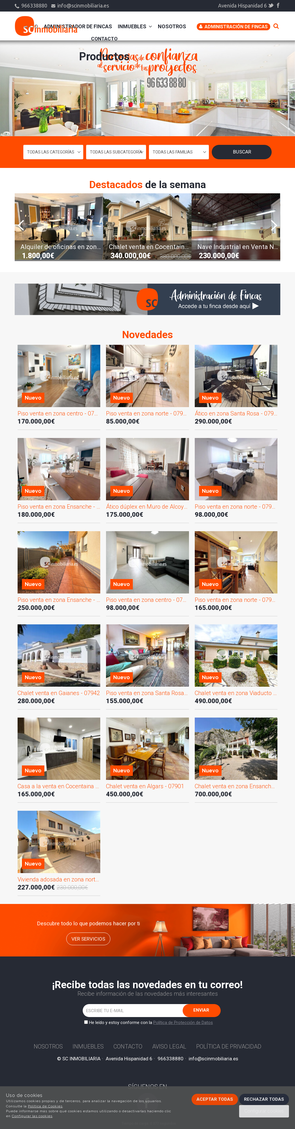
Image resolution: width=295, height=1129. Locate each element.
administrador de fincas (78, 26)
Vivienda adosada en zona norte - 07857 (59, 879)
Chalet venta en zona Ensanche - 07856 (236, 786)
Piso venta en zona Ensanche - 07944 (59, 599)
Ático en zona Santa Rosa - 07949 (236, 413)
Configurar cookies (264, 1111)
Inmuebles (135, 26)
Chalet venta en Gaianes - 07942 (59, 693)
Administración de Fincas (233, 26)
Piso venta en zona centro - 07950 (59, 413)
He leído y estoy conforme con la (149, 1022)
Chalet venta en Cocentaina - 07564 (150, 246)
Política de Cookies (45, 1106)
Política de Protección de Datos (183, 1022)
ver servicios (88, 939)
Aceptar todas (214, 1099)
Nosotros (172, 26)
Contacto (104, 39)
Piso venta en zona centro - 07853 (147, 599)
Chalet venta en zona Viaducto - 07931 (236, 693)
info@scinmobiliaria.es (80, 5)
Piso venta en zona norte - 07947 (147, 413)
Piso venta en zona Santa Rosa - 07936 (147, 693)
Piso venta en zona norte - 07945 (236, 506)
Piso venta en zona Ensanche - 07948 (59, 506)
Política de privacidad (228, 1046)
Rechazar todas (264, 1099)
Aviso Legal (169, 1046)
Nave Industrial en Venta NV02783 (238, 246)
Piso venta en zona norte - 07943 (236, 599)
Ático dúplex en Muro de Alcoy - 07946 (147, 506)
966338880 (31, 5)
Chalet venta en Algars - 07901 (145, 786)
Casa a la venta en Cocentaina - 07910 (59, 786)
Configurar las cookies (32, 1116)
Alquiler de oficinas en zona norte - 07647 (61, 246)
